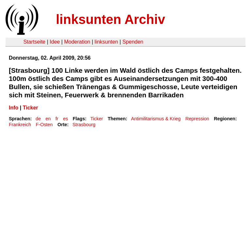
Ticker (30, 107)
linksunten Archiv (110, 19)
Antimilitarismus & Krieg (156, 118)
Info (13, 107)
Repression (197, 118)
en (48, 118)
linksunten (106, 42)
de (38, 118)
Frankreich (20, 124)
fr (57, 118)
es (65, 118)
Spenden (132, 42)
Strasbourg (84, 124)
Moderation (77, 42)
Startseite (34, 42)
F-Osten (44, 124)
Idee (55, 42)
